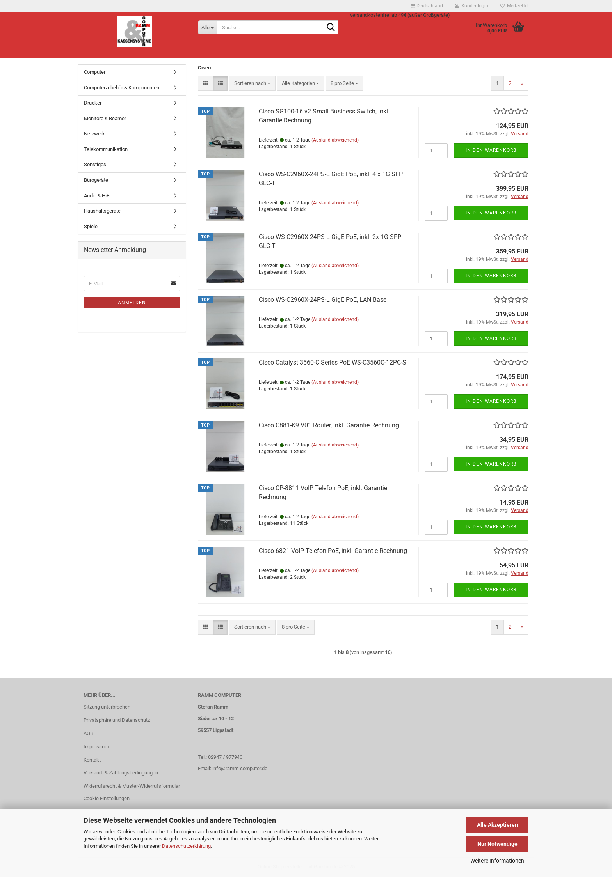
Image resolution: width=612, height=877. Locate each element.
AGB (88, 733)
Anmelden (132, 302)
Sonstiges (95, 164)
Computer (94, 72)
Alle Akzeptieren (497, 825)
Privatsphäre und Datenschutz (117, 720)
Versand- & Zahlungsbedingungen (121, 773)
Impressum (96, 746)
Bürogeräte (96, 180)
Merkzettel (514, 6)
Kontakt (92, 760)
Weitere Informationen (497, 861)
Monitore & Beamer (105, 118)
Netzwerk (94, 133)
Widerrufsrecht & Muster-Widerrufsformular (132, 786)
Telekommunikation (106, 149)
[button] (427, 6)
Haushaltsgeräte (102, 211)
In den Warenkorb (491, 150)
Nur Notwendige (497, 844)
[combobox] (252, 83)
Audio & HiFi (97, 195)
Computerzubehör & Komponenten (121, 87)
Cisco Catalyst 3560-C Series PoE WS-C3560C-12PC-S (332, 362)
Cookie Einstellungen (107, 798)
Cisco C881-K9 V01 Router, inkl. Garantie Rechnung (329, 425)
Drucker (92, 103)
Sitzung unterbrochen (107, 707)
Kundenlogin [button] (471, 6)
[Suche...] (207, 27)
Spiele (91, 226)
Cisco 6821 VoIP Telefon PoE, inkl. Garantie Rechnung (333, 551)
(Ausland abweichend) (335, 140)
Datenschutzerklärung (186, 846)
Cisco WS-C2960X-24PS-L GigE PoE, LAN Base (322, 299)
